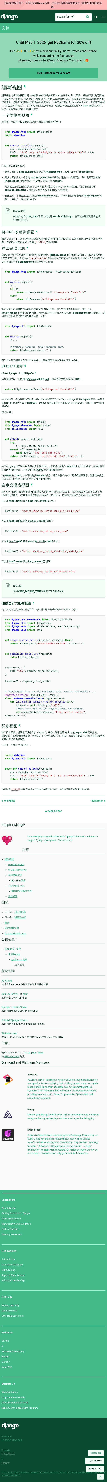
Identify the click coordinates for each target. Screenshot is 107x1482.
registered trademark (84, 1472)
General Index (12, 928)
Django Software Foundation (16, 1224)
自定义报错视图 (16, 886)
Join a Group (8, 1259)
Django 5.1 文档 (13, 949)
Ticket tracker (9, 1033)
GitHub (5, 1340)
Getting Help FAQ (10, 1305)
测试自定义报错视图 (21, 891)
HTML (28, 1052)
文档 (5, 28)
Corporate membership (13, 1397)
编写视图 (9, 859)
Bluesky (5, 1356)
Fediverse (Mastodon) (13, 1351)
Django (9, 17)
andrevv (9, 1463)
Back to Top (53, 811)
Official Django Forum (14, 1020)
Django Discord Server (14, 1007)
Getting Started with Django (16, 1213)
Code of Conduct (10, 1229)
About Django (9, 1208)
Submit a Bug (8, 1270)
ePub (40, 1052)
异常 (18, 880)
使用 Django (14, 954)
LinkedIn (6, 1362)
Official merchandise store (15, 1402)
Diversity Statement (11, 1234)
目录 (7, 922)
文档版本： (94, 1468)
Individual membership (13, 1280)
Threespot (9, 1454)
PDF (34, 1052)
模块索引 (13, 993)
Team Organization (11, 1218)
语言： (94, 1461)
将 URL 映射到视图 (17, 870)
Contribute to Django (12, 1264)
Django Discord (9, 1310)
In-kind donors (12, 1440)
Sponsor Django (10, 1392)
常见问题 (7, 980)
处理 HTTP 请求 (19, 959)
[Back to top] (100, 1476)
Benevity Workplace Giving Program (20, 1408)
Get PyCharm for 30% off (53, 73)
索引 (4, 993)
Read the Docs (11, 1056)
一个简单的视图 (16, 864)
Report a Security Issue (13, 1275)
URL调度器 (8, 800)
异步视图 (12, 896)
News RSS (7, 1367)
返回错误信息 (15, 875)
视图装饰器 (98, 800)
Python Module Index (15, 933)
